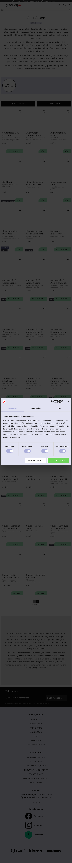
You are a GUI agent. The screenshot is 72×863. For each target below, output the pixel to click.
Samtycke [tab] (12, 408)
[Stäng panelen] (68, 401)
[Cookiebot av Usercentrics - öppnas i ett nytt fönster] (52, 401)
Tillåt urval (35, 460)
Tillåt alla (58, 460)
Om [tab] (59, 408)
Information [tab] (36, 408)
